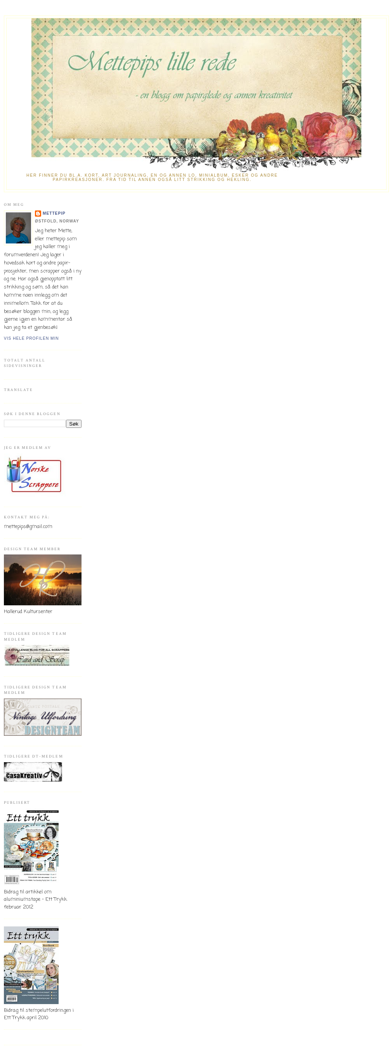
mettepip (54, 213)
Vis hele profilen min (31, 338)
